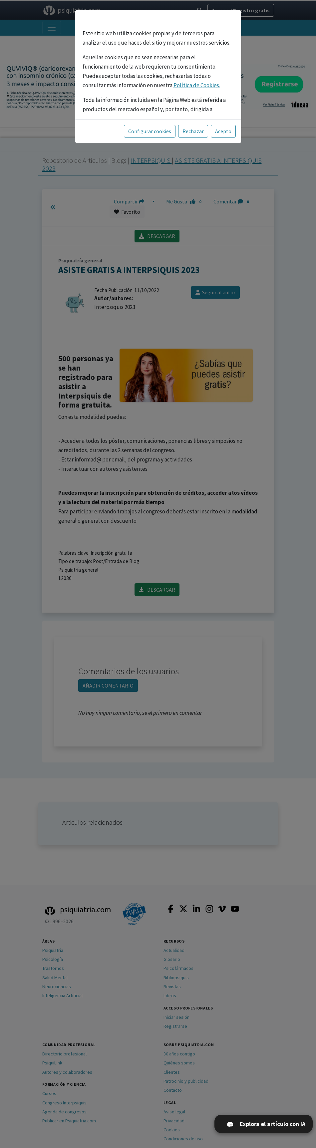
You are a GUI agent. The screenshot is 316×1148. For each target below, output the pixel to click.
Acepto (223, 131)
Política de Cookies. (196, 85)
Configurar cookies (149, 131)
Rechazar (193, 131)
